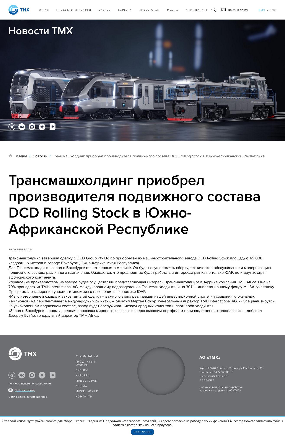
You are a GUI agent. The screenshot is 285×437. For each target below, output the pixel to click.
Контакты (84, 396)
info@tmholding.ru (217, 376)
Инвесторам (149, 9)
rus (262, 10)
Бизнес (82, 370)
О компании (87, 356)
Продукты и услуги (73, 9)
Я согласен (142, 432)
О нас (44, 9)
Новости (40, 156)
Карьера (125, 9)
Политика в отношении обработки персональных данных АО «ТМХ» (221, 388)
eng (273, 10)
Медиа (172, 9)
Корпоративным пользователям (29, 383)
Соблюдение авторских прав (27, 397)
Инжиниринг (197, 9)
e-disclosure (206, 380)
